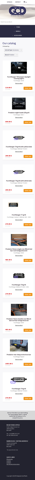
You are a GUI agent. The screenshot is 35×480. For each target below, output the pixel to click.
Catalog (9, 461)
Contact (9, 462)
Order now (28, 88)
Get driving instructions (13, 464)
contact (18, 2)
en (25, 2)
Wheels (18, 31)
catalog (9, 2)
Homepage (10, 459)
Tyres (18, 27)
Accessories (18, 35)
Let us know (14, 414)
